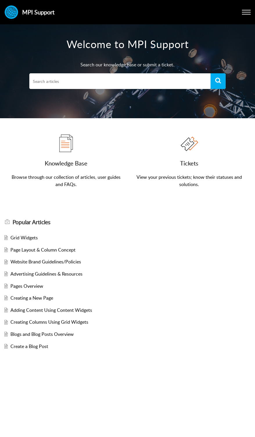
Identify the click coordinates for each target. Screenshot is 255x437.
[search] (120, 81)
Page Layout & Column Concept (43, 250)
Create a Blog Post (29, 346)
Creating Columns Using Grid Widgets (49, 322)
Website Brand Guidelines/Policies (45, 261)
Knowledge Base (66, 163)
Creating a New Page (31, 298)
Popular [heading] (31, 222)
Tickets (189, 163)
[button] (246, 12)
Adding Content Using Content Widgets (51, 310)
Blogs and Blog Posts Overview (42, 334)
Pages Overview (26, 286)
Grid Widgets (24, 237)
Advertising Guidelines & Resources (46, 274)
